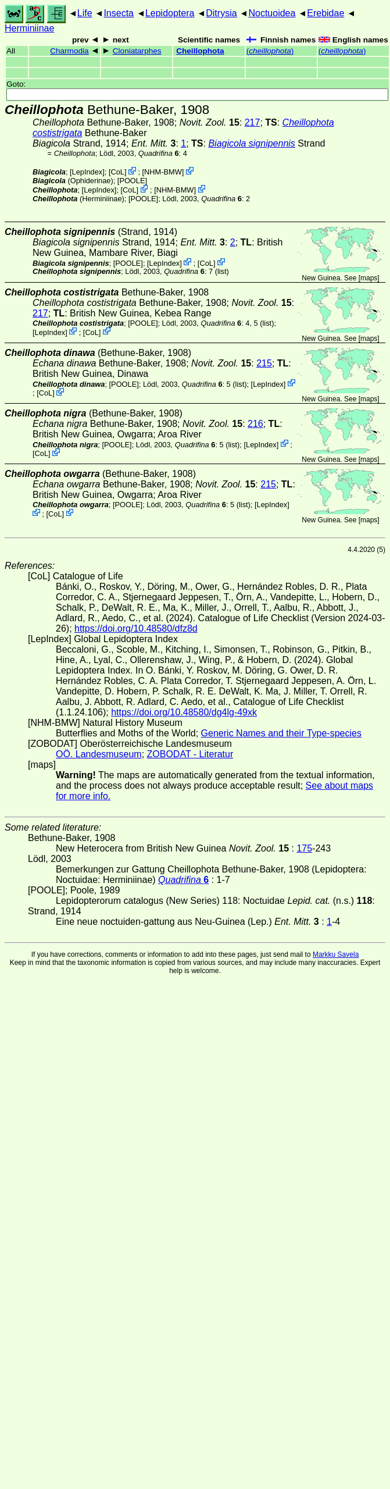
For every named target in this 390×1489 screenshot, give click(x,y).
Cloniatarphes (137, 51)
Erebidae (325, 13)
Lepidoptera (170, 13)
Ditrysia (221, 13)
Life (84, 13)
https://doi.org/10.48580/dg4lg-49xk (184, 712)
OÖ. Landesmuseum (99, 754)
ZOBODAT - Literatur (190, 754)
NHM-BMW (163, 172)
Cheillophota (200, 51)
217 (252, 122)
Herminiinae (29, 28)
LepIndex (87, 172)
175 (304, 848)
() (270, 51)
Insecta (118, 13)
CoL (117, 172)
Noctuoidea (271, 13)
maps (368, 278)
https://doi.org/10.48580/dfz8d (136, 628)
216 (255, 424)
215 (264, 363)
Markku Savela (336, 954)
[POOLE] (132, 180)
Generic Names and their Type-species (281, 733)
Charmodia (69, 51)
